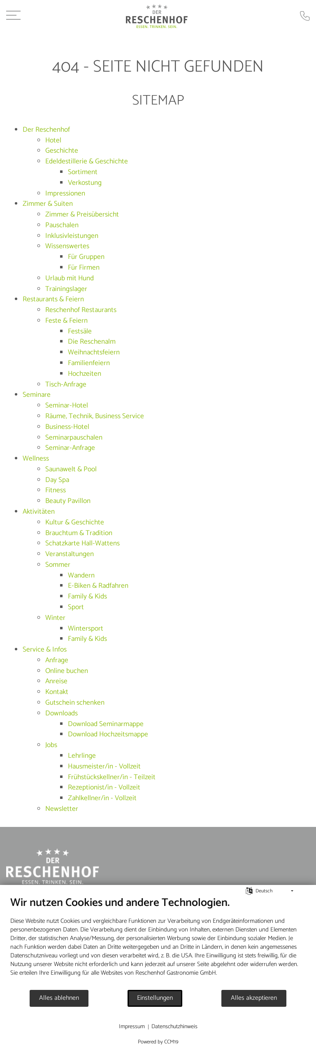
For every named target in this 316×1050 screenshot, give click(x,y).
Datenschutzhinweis (174, 1027)
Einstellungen (155, 998)
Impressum (132, 1027)
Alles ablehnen (59, 998)
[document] (158, 942)
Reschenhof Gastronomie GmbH (175, 973)
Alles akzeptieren (254, 998)
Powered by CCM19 (158, 1042)
